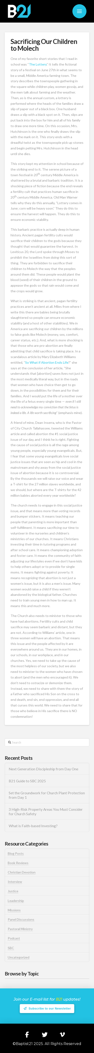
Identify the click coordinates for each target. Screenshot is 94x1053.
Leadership (16, 901)
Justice (13, 891)
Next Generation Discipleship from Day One (43, 769)
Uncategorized (18, 957)
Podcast (14, 938)
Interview (15, 882)
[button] (79, 11)
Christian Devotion (21, 872)
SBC (11, 948)
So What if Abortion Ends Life (46, 362)
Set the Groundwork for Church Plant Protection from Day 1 (47, 795)
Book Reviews (18, 863)
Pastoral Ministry (20, 929)
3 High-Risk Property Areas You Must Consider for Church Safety (46, 811)
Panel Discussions (21, 919)
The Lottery (38, 64)
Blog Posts (16, 853)
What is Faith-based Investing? (33, 826)
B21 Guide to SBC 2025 (27, 781)
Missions (14, 910)
